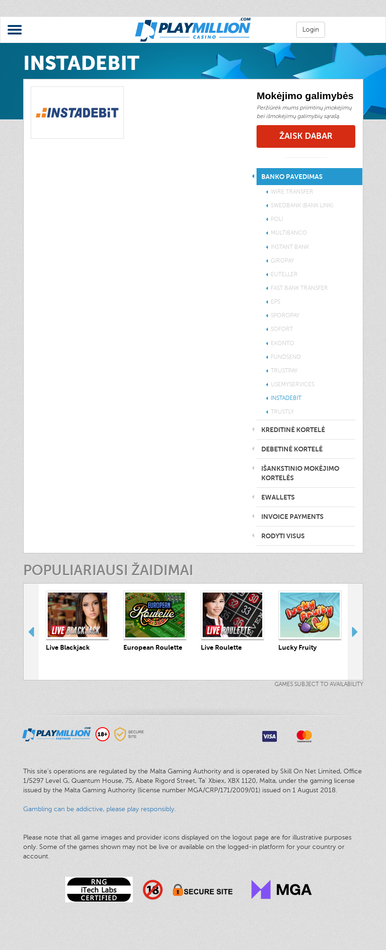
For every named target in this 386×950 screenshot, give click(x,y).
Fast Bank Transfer (299, 288)
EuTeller (284, 274)
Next (355, 631)
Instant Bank (290, 247)
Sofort (282, 329)
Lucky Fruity (297, 647)
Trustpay (284, 370)
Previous (31, 631)
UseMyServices (292, 384)
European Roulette (152, 647)
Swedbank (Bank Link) (302, 205)
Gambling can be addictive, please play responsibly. (99, 809)
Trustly (282, 411)
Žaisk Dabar (306, 136)
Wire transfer (292, 191)
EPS (275, 301)
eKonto (282, 343)
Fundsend (286, 357)
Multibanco (289, 232)
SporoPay (285, 315)
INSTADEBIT (286, 398)
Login (310, 29)
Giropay (282, 260)
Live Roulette (221, 647)
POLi (277, 219)
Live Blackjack (68, 647)
